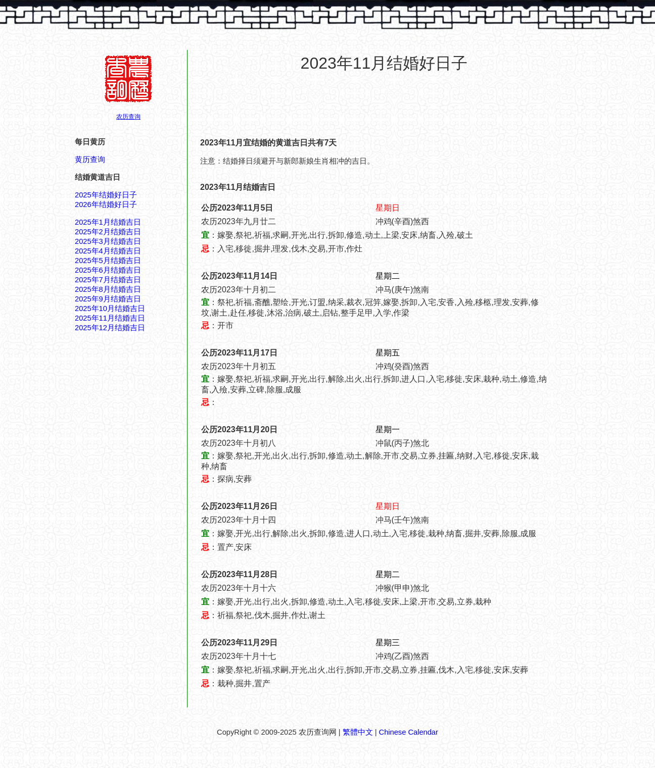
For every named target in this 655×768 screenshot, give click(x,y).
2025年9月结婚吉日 (108, 299)
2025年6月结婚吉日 (108, 270)
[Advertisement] (384, 105)
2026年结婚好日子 (106, 204)
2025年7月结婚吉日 (108, 280)
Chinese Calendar (408, 732)
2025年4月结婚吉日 (108, 251)
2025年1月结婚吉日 (108, 222)
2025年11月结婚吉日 (110, 318)
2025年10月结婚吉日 (110, 308)
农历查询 (128, 116)
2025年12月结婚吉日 (110, 328)
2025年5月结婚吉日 (108, 261)
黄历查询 (90, 160)
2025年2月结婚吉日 (108, 232)
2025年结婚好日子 (106, 195)
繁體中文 (358, 732)
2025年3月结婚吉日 (108, 241)
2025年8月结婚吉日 (108, 289)
